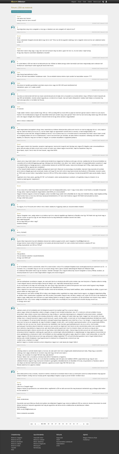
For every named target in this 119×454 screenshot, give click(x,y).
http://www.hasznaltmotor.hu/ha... (27, 74)
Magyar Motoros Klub (90, 438)
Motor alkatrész (39, 442)
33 (70, 424)
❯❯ (87, 424)
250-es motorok (25, 7)
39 (48, 424)
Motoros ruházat (39, 440)
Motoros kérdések (17, 442)
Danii (18, 72)
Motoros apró (97, 1)
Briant (19, 16)
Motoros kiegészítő (40, 444)
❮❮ (31, 424)
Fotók (84, 1)
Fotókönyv (86, 440)
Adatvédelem (60, 444)
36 (59, 424)
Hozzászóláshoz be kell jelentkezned (21, 11)
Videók (90, 1)
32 (74, 424)
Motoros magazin (16, 438)
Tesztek (13, 448)
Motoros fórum (16, 440)
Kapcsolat (59, 438)
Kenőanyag (37, 448)
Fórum (79, 1)
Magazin (74, 1)
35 (63, 424)
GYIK (58, 446)
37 (56, 424)
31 (77, 424)
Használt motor (38, 438)
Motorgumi (37, 446)
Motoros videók (16, 444)
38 (52, 424)
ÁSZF (58, 440)
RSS (12, 450)
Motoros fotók (15, 446)
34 (66, 424)
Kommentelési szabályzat (64, 442)
